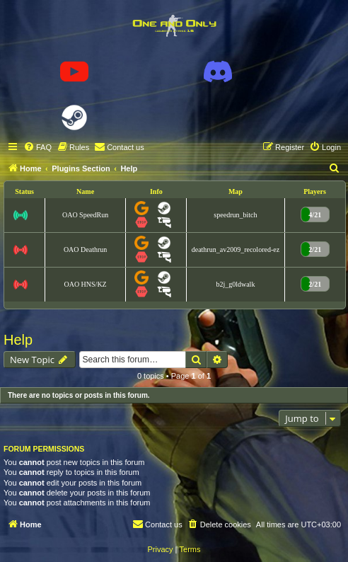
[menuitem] (37, 147)
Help (18, 340)
